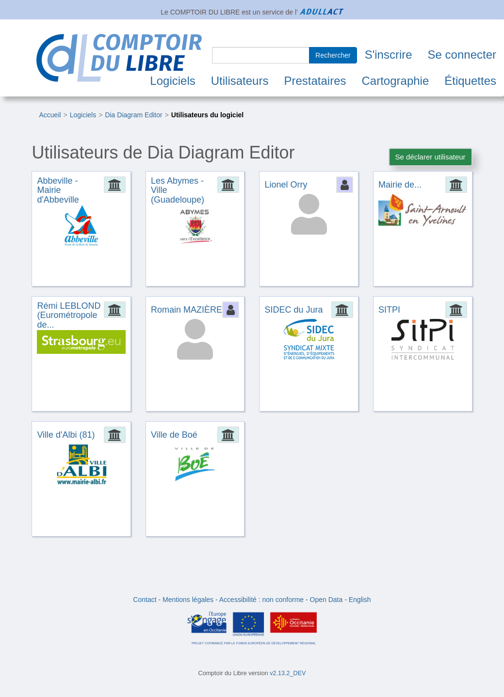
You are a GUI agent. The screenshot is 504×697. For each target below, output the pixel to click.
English (360, 599)
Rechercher (332, 55)
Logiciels (172, 80)
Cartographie (395, 80)
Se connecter (462, 54)
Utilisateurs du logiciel (207, 115)
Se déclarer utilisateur (430, 157)
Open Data (326, 599)
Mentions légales (188, 599)
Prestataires (315, 80)
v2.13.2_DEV (288, 673)
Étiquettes (470, 80)
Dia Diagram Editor (133, 115)
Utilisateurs (240, 80)
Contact (144, 599)
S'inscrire (388, 54)
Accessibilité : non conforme (261, 599)
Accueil (50, 115)
